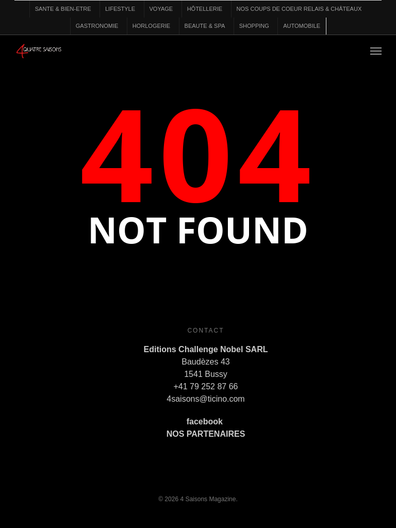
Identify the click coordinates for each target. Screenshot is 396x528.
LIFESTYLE (120, 9)
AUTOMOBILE (301, 26)
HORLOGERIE (151, 26)
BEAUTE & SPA (205, 26)
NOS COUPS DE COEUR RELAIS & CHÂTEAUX (299, 9)
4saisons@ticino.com (205, 398)
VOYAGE (161, 9)
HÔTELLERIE (204, 9)
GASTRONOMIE (97, 26)
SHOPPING (254, 26)
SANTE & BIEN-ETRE (63, 9)
